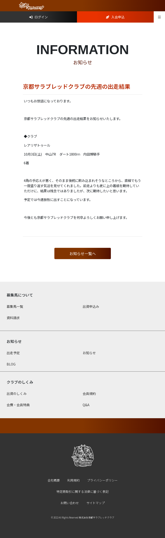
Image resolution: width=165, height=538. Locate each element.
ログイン (38, 17)
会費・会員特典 (18, 404)
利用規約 (73, 480)
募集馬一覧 (15, 306)
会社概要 (54, 480)
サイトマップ (95, 503)
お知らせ (89, 352)
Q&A (86, 404)
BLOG (11, 364)
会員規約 (89, 393)
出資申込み (91, 306)
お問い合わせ (69, 503)
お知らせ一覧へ (82, 253)
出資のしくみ (17, 393)
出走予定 (13, 352)
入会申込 (115, 17)
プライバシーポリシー (102, 480)
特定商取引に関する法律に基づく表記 (82, 491)
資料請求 (13, 317)
